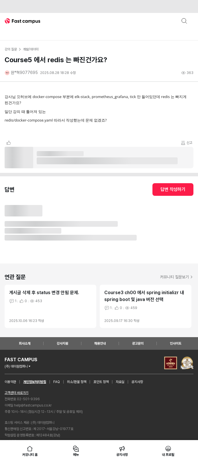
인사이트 (175, 343)
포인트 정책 (101, 382)
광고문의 (138, 343)
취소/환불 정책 (76, 382)
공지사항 (137, 382)
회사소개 (24, 343)
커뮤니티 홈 (29, 451)
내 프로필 (168, 451)
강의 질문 (11, 49)
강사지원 (62, 343)
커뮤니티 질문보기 (176, 277)
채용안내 (100, 343)
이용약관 (10, 382)
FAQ (56, 382)
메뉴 (75, 451)
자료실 (120, 382)
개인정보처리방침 (34, 382)
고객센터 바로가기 (16, 393)
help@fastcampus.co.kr (33, 405)
